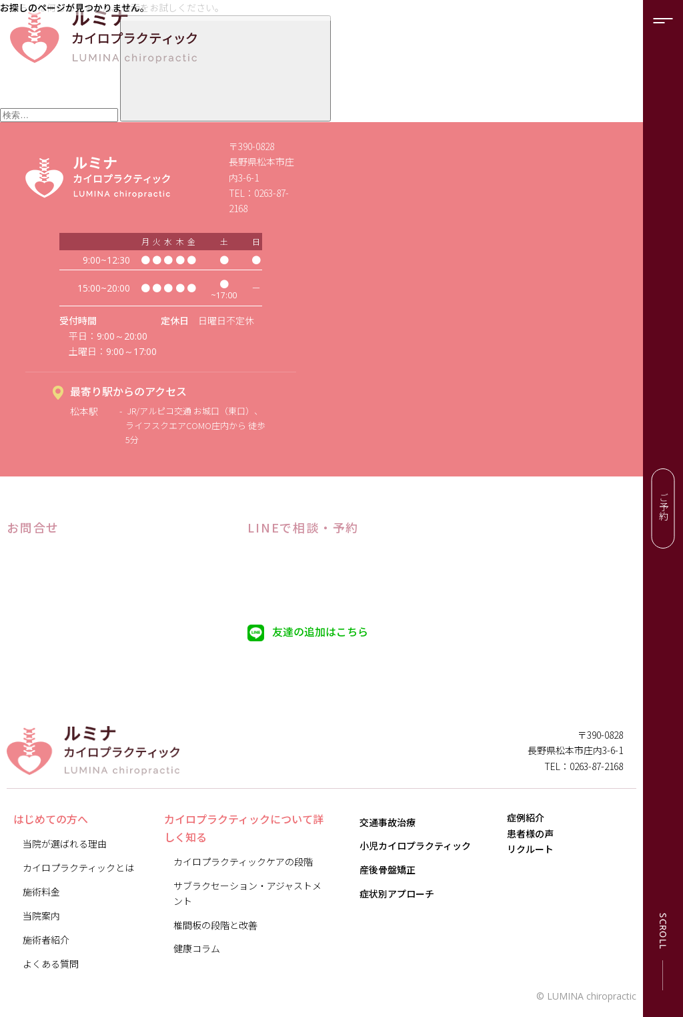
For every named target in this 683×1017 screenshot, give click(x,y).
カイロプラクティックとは (78, 867)
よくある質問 (51, 963)
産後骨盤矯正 (388, 869)
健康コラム (196, 948)
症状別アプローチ (397, 893)
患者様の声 (539, 853)
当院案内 (41, 915)
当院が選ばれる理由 (65, 843)
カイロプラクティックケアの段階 (243, 861)
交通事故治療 (388, 822)
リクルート (539, 881)
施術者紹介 (46, 939)
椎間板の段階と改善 (215, 925)
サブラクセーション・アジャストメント (247, 893)
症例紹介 (535, 824)
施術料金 (41, 891)
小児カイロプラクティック (415, 845)
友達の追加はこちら (320, 631)
